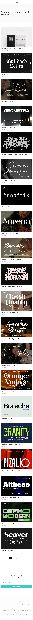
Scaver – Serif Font (7, 550)
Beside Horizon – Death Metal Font (12, 286)
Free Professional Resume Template (12, 48)
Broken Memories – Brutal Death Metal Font (15, 154)
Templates (6, 50)
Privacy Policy (26, 605)
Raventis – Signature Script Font (11, 260)
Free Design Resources (16, 601)
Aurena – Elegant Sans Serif (10, 233)
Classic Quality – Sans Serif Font (11, 312)
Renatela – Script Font (8, 365)
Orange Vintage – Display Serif (11, 392)
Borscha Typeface (7, 418)
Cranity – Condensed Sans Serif (11, 444)
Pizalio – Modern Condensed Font (11, 471)
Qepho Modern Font (8, 524)
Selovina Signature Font (9, 180)
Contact (18, 605)
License (11, 605)
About (5, 605)
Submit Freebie (18, 607)
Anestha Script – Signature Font (11, 339)
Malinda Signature (7, 101)
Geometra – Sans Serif (8, 128)
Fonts (5, 76)
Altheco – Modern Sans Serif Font (12, 497)
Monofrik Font (6, 207)
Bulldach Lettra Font (8, 75)
